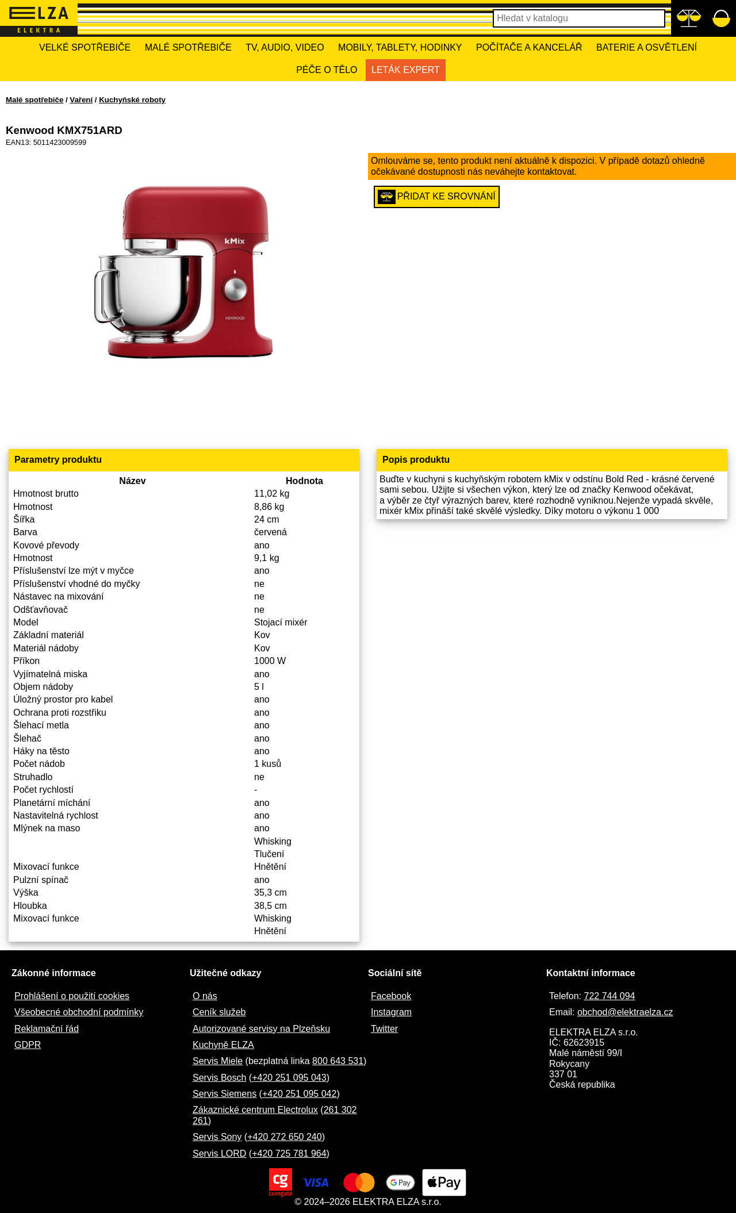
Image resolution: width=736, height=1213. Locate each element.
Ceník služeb (219, 1012)
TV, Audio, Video (285, 47)
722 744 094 (609, 996)
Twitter (384, 1029)
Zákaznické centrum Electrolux (255, 1110)
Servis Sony (217, 1137)
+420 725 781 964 (289, 1153)
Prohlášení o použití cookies (71, 996)
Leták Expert (405, 70)
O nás (205, 996)
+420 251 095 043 (289, 1078)
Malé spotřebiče (188, 47)
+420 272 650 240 (284, 1137)
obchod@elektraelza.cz (625, 1012)
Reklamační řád (46, 1029)
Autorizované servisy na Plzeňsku (261, 1029)
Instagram (391, 1012)
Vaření (81, 99)
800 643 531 (337, 1061)
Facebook (391, 996)
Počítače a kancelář (529, 47)
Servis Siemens (224, 1094)
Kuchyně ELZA (223, 1045)
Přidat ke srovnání (437, 197)
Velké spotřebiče (85, 47)
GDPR (27, 1045)
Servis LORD (219, 1153)
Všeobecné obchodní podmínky (78, 1012)
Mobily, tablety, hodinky (400, 47)
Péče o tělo (326, 70)
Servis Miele (218, 1061)
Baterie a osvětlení (646, 47)
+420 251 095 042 (299, 1094)
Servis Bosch (219, 1078)
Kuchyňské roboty (132, 99)
